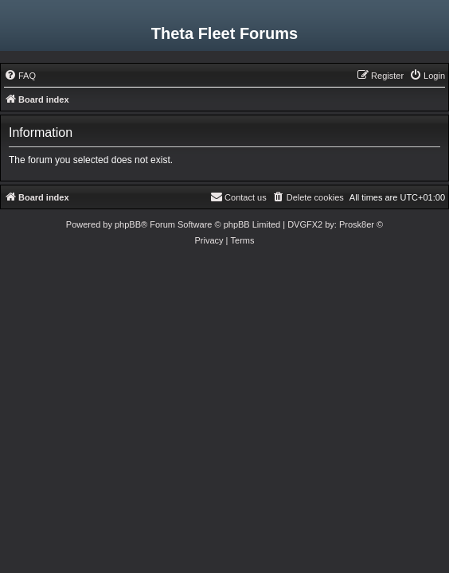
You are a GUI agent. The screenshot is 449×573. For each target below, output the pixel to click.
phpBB (128, 224)
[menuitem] (20, 75)
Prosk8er (356, 224)
